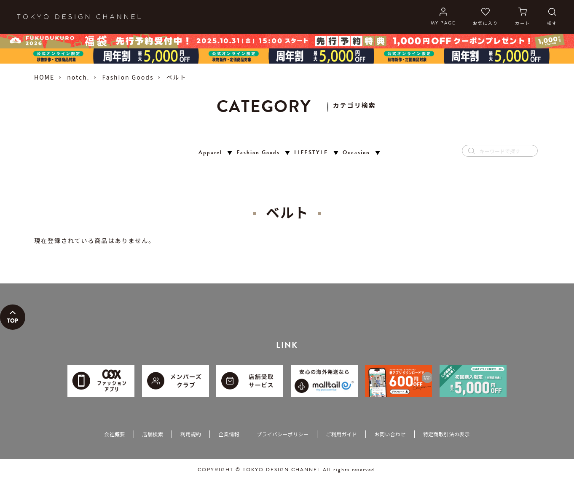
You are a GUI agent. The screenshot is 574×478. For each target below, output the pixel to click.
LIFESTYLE (311, 153)
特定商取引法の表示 (446, 434)
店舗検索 (152, 434)
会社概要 (114, 434)
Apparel (210, 153)
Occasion (356, 153)
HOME (44, 77)
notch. (78, 77)
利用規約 (190, 434)
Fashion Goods (127, 77)
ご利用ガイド (341, 434)
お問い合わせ (389, 434)
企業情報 (228, 434)
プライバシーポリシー (282, 434)
